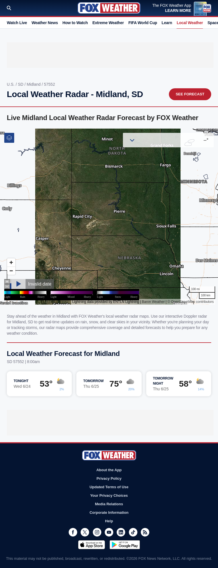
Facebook (73, 532)
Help (109, 521)
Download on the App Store (91, 544)
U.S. (11, 84)
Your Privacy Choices (109, 495)
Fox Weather (109, 8)
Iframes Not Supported (109, 217)
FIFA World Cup (142, 22)
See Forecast (190, 94)
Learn (167, 22)
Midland (34, 84)
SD (21, 84)
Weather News (45, 22)
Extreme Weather (108, 22)
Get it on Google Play (125, 544)
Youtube (109, 532)
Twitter (85, 532)
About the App (108, 470)
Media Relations (109, 504)
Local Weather (190, 22)
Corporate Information (108, 512)
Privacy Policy (109, 478)
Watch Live (17, 22)
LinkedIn (121, 532)
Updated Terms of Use (108, 487)
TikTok (133, 532)
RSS (145, 532)
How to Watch (75, 22)
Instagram (97, 532)
